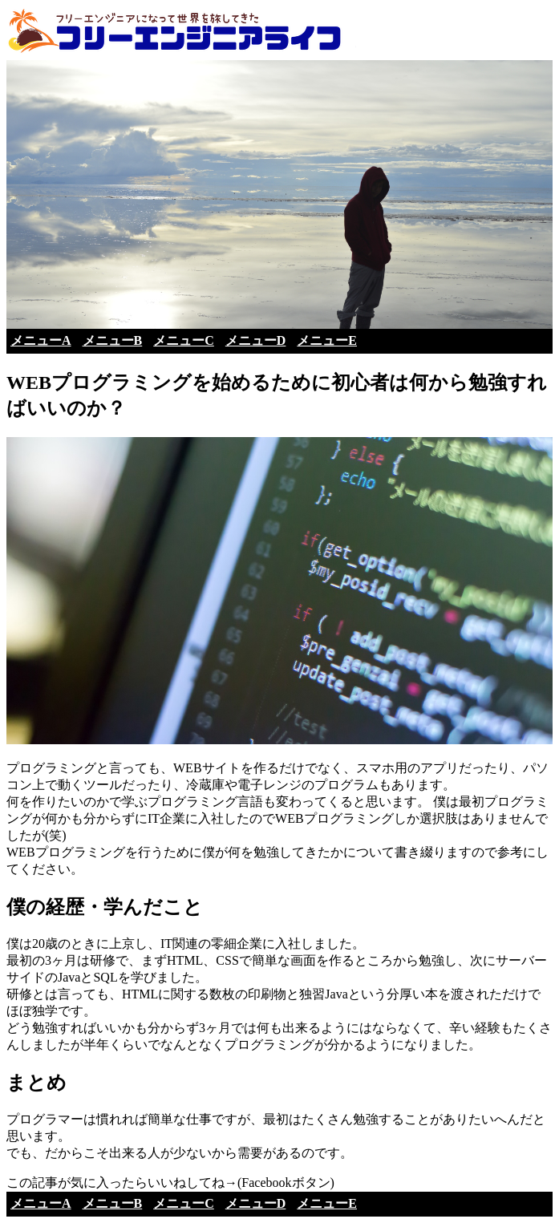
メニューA (40, 340)
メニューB (113, 340)
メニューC (183, 340)
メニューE (327, 340)
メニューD (255, 340)
